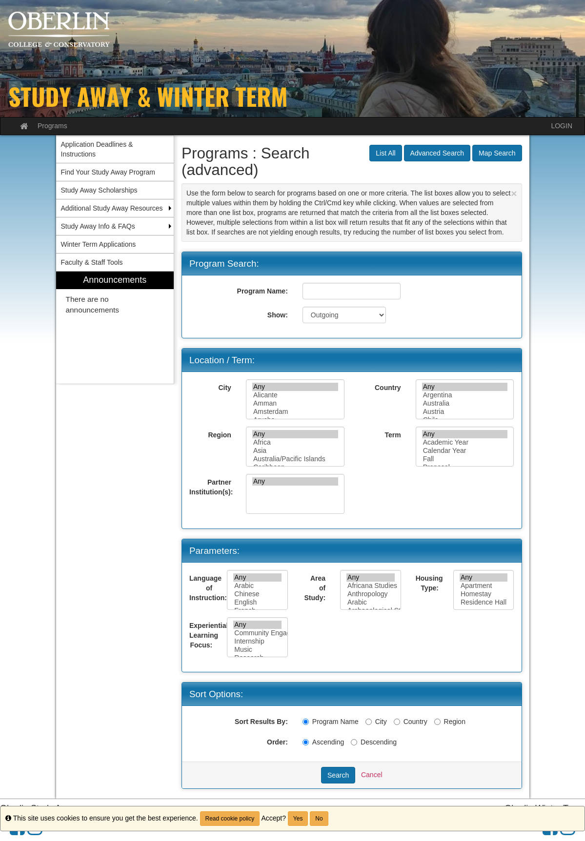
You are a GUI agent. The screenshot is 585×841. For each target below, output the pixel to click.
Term (392, 435)
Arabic (257, 586)
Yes (298, 818)
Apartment (484, 586)
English (257, 602)
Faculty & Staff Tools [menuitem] (92, 262)
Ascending (323, 742)
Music (257, 649)
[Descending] (354, 742)
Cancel (372, 775)
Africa (295, 442)
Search (338, 775)
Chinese (257, 594)
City (224, 387)
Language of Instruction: (204, 588)
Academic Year (465, 442)
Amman (295, 403)
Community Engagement (257, 633)
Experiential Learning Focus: (204, 635)
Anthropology (370, 594)
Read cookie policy (230, 818)
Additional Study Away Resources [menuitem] (112, 208)
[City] (368, 722)
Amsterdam (295, 412)
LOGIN (561, 126)
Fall (465, 459)
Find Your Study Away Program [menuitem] (108, 172)
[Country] (397, 722)
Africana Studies (370, 586)
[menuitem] (115, 328)
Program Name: (262, 291)
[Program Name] (306, 722)
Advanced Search (437, 153)
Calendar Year (465, 451)
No (319, 818)
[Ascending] (306, 742)
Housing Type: (429, 583)
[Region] (437, 722)
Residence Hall (484, 602)
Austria (465, 412)
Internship (257, 641)
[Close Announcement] (514, 193)
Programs (52, 126)
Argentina (465, 395)
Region (219, 435)
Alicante (295, 395)
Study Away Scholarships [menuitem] (99, 190)
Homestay (484, 594)
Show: (277, 315)
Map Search (497, 153)
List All (385, 153)
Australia (465, 403)
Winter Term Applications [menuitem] (98, 244)
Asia (295, 451)
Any (295, 387)
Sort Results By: (261, 721)
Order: (277, 742)
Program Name (331, 721)
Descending (374, 742)
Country (388, 387)
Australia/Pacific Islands (295, 459)
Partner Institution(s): (211, 487)
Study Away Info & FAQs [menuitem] (98, 226)
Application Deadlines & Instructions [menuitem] (97, 149)
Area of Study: (315, 588)
